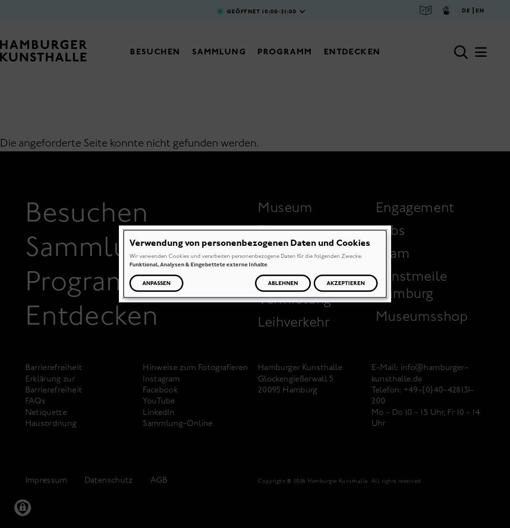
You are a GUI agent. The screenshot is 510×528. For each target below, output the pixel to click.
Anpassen (156, 283)
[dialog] (255, 263)
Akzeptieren (346, 283)
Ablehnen (283, 283)
